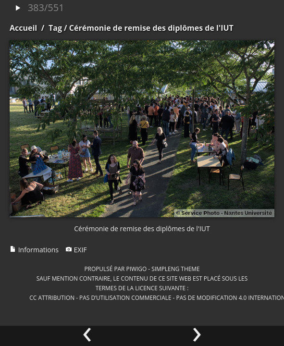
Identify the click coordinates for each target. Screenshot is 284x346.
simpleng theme (175, 268)
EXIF (76, 249)
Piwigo (136, 268)
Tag (55, 28)
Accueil (23, 28)
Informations (34, 249)
